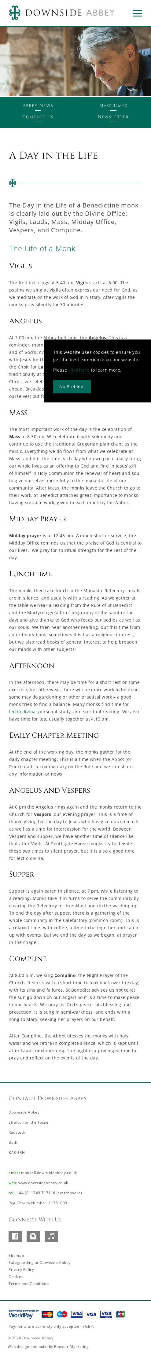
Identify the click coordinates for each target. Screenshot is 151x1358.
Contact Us (37, 117)
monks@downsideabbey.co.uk (49, 1172)
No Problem (72, 386)
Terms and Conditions (29, 1283)
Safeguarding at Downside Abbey (40, 1262)
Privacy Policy (21, 1269)
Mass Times (113, 105)
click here (78, 370)
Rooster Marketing (71, 1346)
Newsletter (113, 117)
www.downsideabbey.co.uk (43, 1182)
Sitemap (16, 1255)
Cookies (16, 1276)
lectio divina (22, 711)
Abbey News (38, 105)
